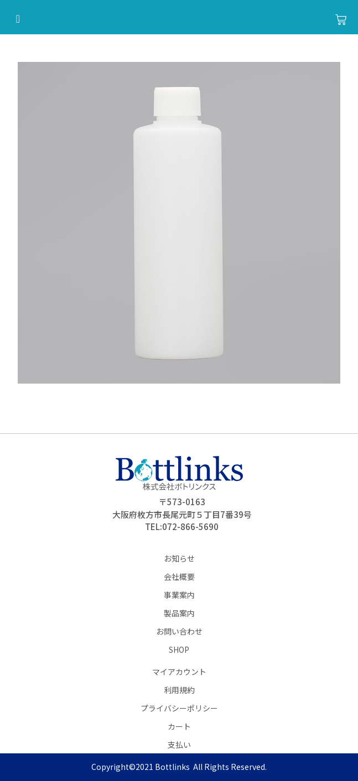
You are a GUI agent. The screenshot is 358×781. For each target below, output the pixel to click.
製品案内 (179, 612)
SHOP (179, 649)
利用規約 (179, 689)
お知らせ (179, 558)
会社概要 (179, 576)
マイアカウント (179, 671)
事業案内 (179, 594)
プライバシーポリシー (179, 708)
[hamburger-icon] (18, 19)
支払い (179, 744)
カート (179, 726)
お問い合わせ (179, 631)
